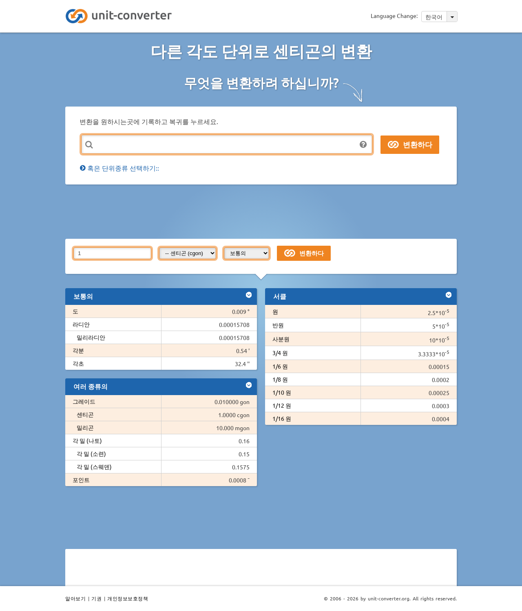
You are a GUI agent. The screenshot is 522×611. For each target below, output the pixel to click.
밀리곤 (85, 427)
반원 (278, 325)
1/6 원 (280, 366)
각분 (78, 350)
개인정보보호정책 (127, 598)
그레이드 (84, 401)
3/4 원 (280, 352)
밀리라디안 (91, 337)
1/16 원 (281, 418)
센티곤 (85, 414)
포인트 (81, 479)
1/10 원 (281, 392)
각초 (78, 363)
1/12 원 (281, 405)
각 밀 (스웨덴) (94, 466)
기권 (96, 598)
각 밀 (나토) (87, 440)
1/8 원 (280, 379)
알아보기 (75, 598)
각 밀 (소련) (91, 453)
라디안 (81, 324)
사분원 (281, 338)
